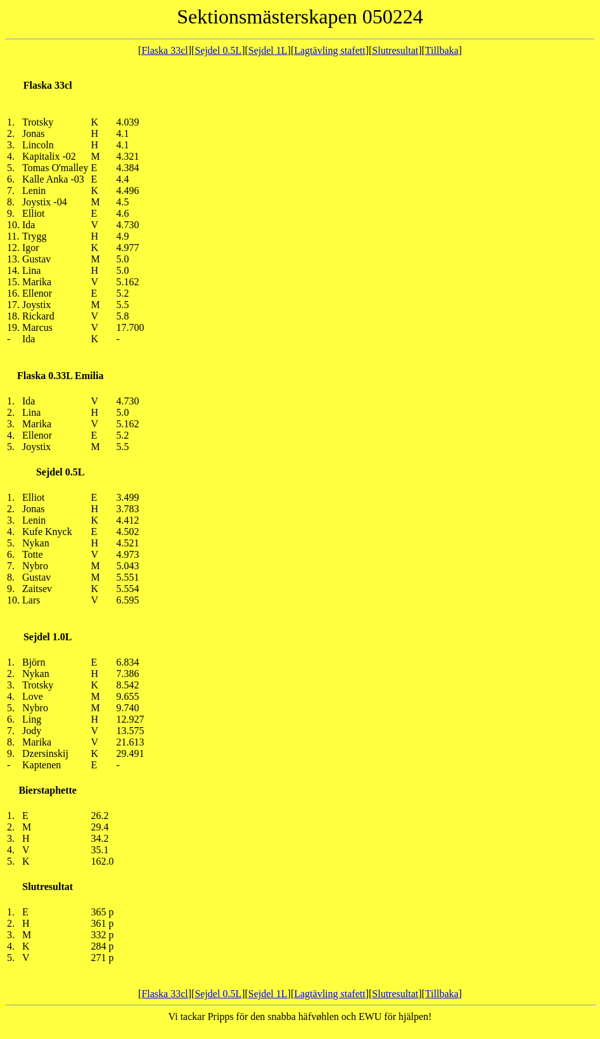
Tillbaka (442, 50)
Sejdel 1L (268, 50)
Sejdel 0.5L (218, 50)
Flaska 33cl (164, 50)
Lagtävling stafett (329, 50)
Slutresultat (395, 50)
